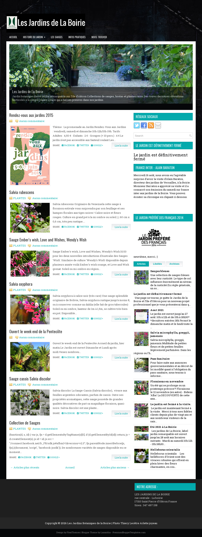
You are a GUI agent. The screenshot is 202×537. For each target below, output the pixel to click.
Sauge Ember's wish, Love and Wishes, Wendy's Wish (47, 239)
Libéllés (157, 264)
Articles (141, 264)
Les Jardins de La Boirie (27, 91)
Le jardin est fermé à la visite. (170, 404)
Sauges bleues (159, 271)
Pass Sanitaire (160, 358)
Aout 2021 (157, 310)
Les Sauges (57, 37)
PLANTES (19, 198)
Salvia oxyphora (20, 284)
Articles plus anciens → (114, 467)
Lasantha (106, 532)
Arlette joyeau (148, 523)
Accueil (13, 37)
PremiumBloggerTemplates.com (129, 532)
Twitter (83, 145)
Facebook (68, 145)
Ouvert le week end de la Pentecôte (35, 331)
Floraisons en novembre (166, 381)
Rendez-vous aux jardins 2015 (31, 115)
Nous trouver (99, 37)
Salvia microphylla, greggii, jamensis (170, 334)
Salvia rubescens (21, 192)
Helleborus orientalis (165, 449)
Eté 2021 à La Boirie (163, 427)
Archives (174, 264)
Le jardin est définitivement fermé (161, 156)
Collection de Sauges (24, 423)
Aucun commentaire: (32, 121)
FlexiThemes (73, 532)
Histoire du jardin (35, 36)
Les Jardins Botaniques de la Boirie (89, 523)
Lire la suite (121, 145)
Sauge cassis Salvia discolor (30, 378)
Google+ (97, 145)
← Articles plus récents (24, 467)
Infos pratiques (77, 37)
